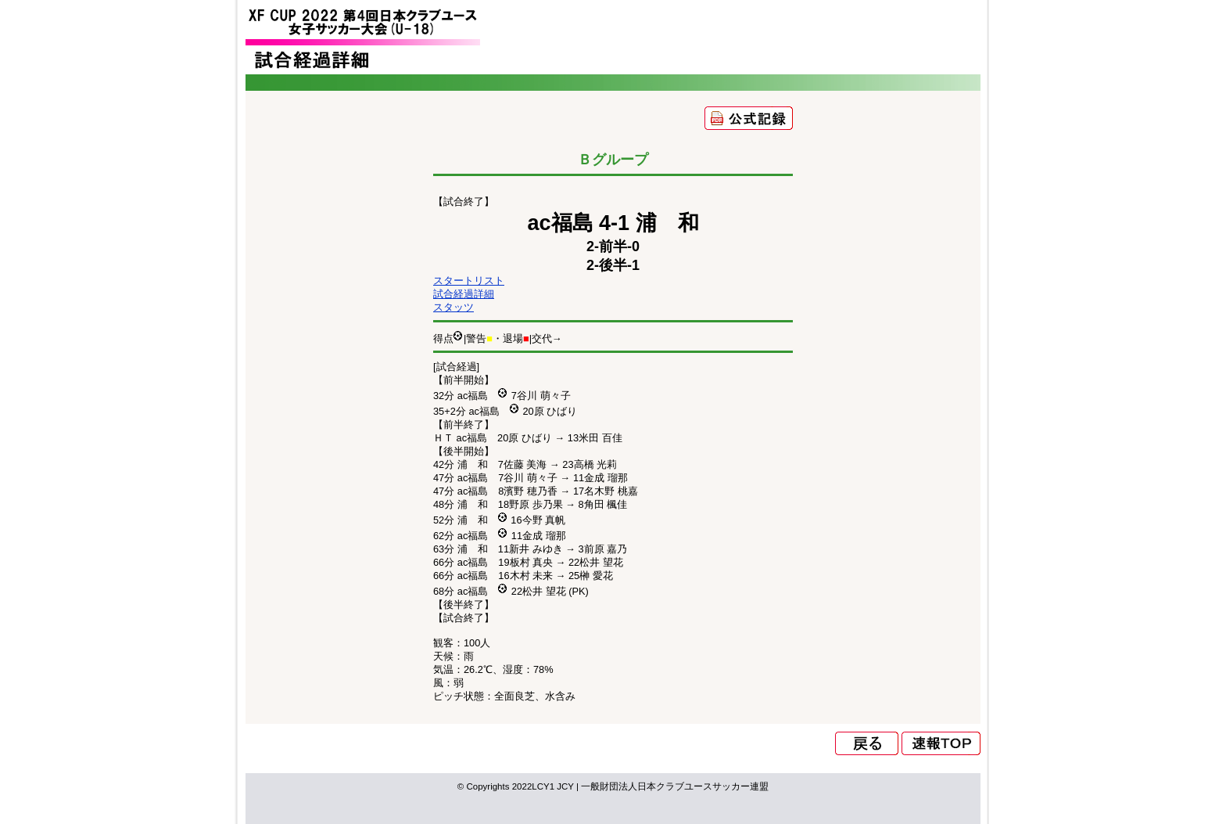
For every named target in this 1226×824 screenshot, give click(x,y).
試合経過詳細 (463, 294)
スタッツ (453, 307)
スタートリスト (468, 280)
